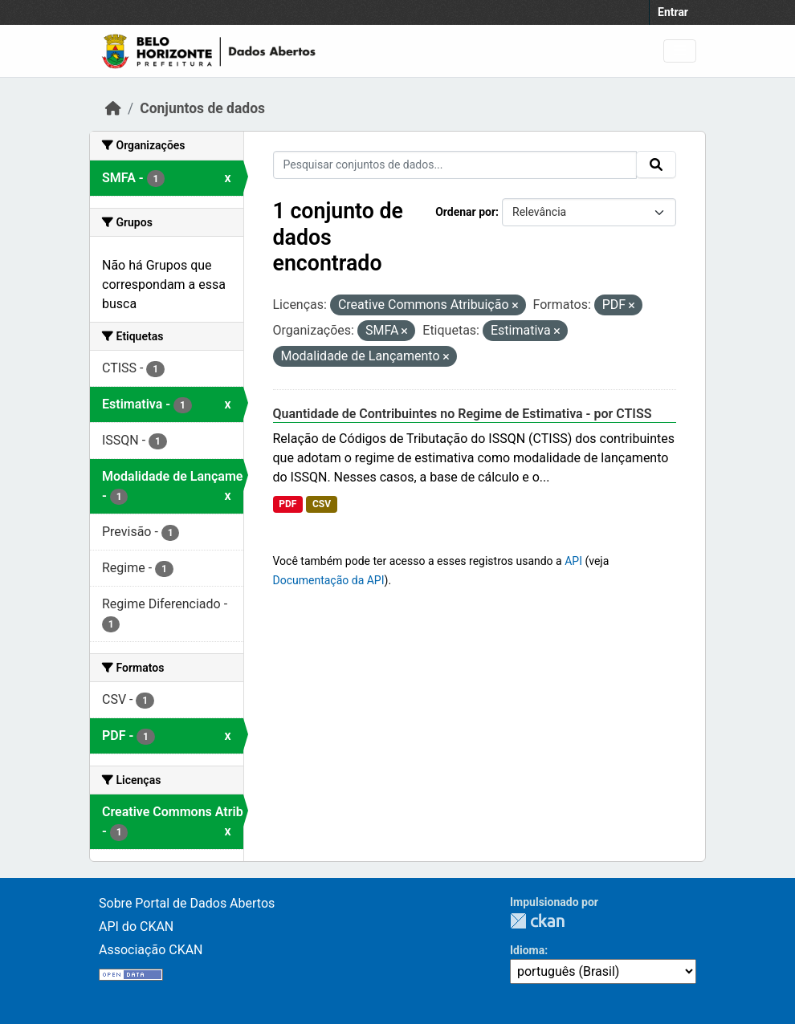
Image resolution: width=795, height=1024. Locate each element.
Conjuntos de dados (202, 108)
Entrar (673, 12)
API (573, 561)
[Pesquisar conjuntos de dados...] (455, 165)
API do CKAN (136, 926)
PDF (287, 504)
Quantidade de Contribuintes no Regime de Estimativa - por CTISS (462, 413)
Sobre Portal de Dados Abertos (187, 903)
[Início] (113, 108)
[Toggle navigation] (679, 51)
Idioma (527, 950)
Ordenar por (465, 211)
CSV (321, 504)
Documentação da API (329, 580)
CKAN (537, 920)
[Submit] (656, 164)
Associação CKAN (151, 949)
